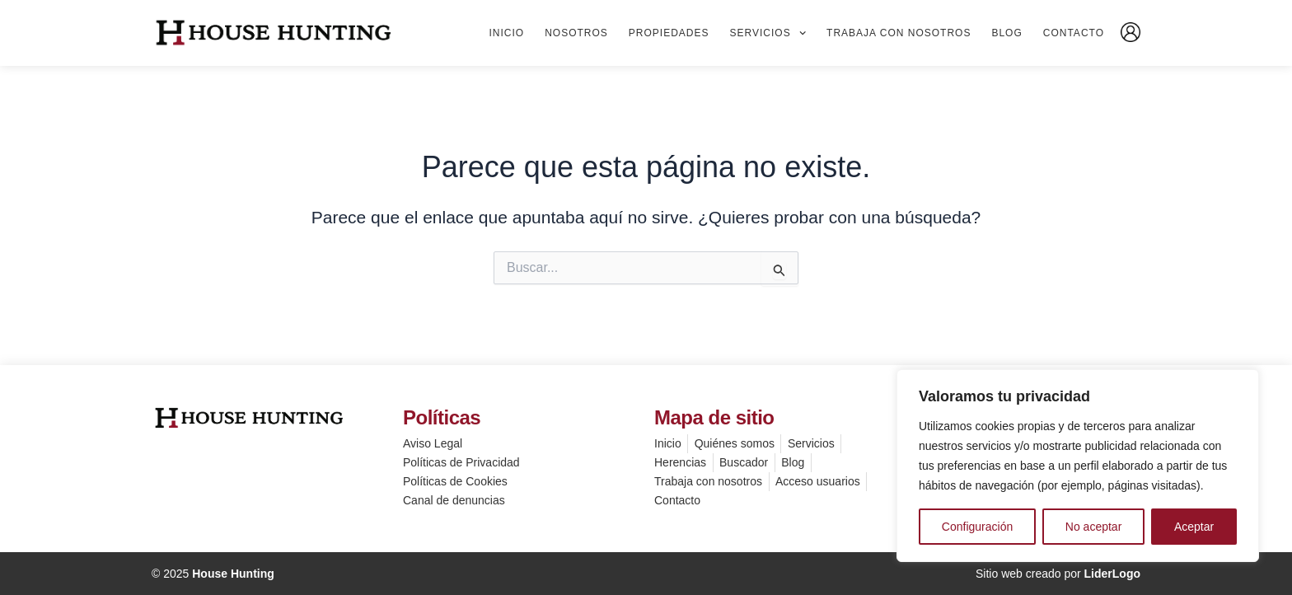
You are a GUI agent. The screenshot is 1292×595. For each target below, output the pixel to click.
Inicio (506, 33)
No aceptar (1093, 526)
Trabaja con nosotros (898, 33)
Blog (1006, 33)
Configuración (977, 526)
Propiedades (669, 33)
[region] (1077, 465)
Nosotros (576, 33)
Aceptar (1194, 526)
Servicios (768, 33)
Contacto (1073, 33)
